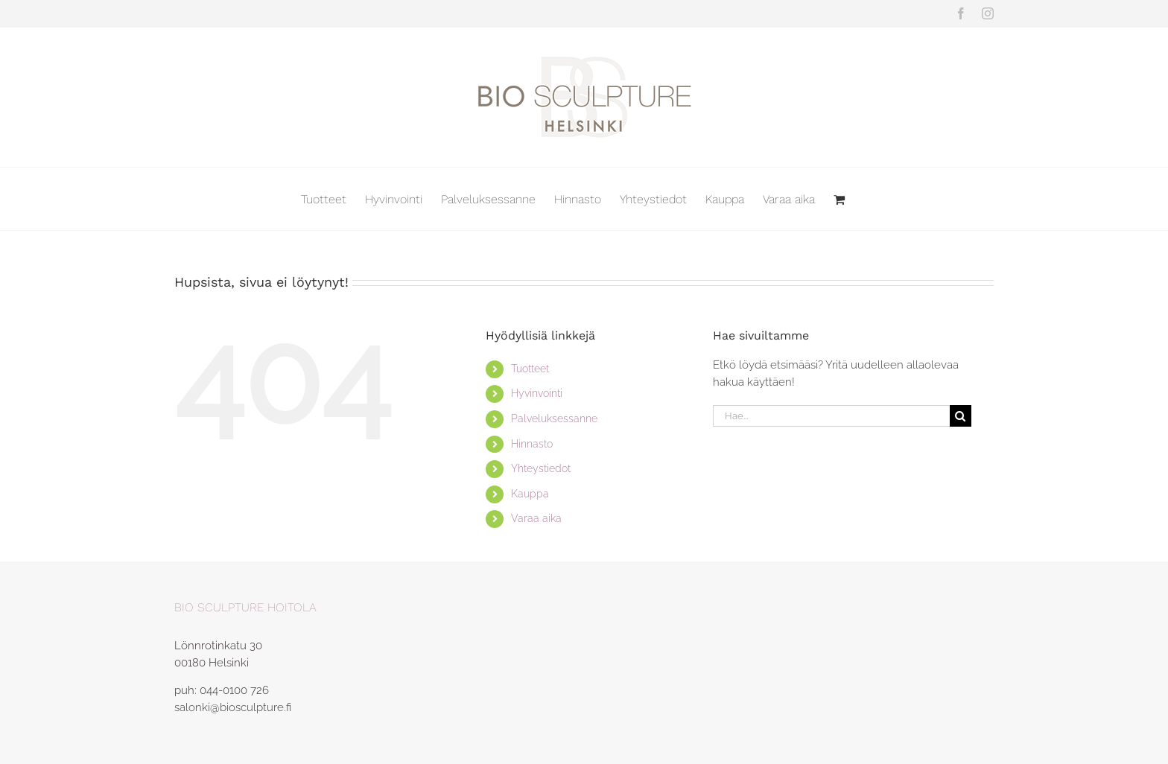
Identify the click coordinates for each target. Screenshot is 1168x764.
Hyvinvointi (536, 393)
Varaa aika (536, 518)
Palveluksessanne (554, 418)
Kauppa (530, 494)
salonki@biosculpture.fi (232, 707)
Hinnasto (532, 444)
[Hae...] (831, 416)
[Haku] (960, 416)
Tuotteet (530, 369)
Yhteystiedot (541, 468)
